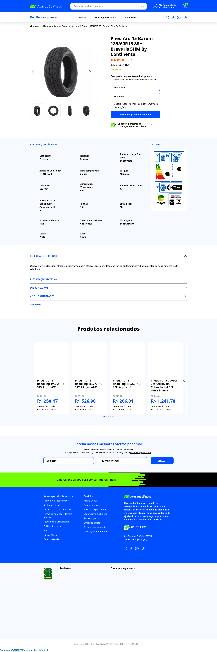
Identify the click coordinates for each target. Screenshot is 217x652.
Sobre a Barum (39, 287)
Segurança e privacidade (56, 521)
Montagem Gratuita (105, 17)
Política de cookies (53, 526)
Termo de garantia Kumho (57, 509)
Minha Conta (90, 500)
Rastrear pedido (92, 518)
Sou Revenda (131, 17)
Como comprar (91, 505)
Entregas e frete (92, 522)
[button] (90, 72)
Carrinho (88, 496)
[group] (51, 378)
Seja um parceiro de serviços (58, 496)
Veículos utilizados (42, 296)
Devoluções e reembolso (96, 531)
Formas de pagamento (95, 509)
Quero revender (51, 539)
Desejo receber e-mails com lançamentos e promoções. (136, 105)
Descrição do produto (44, 256)
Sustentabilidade (52, 505)
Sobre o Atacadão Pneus (56, 500)
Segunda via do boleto (95, 513)
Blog (45, 530)
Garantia (35, 304)
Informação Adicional (44, 279)
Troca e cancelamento (95, 527)
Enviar (162, 460)
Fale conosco (50, 534)
